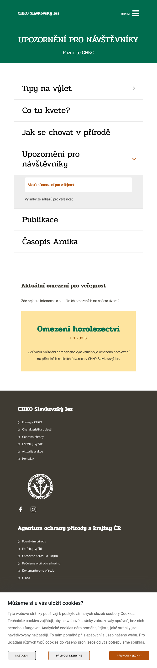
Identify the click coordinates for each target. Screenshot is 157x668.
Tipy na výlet (47, 88)
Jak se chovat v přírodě (66, 132)
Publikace (40, 219)
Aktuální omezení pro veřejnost (51, 184)
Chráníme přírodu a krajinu (40, 556)
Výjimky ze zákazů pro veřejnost (49, 199)
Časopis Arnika (50, 241)
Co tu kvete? (46, 110)
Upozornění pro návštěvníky (51, 159)
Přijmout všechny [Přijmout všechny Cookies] (129, 655)
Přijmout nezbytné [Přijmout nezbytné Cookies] (69, 655)
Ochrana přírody (33, 437)
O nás (26, 578)
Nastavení (21, 655)
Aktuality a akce (32, 451)
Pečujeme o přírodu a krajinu (41, 563)
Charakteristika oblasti (37, 429)
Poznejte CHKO (32, 422)
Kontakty (28, 458)
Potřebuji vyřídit (32, 444)
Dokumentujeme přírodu (38, 570)
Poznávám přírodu (34, 541)
